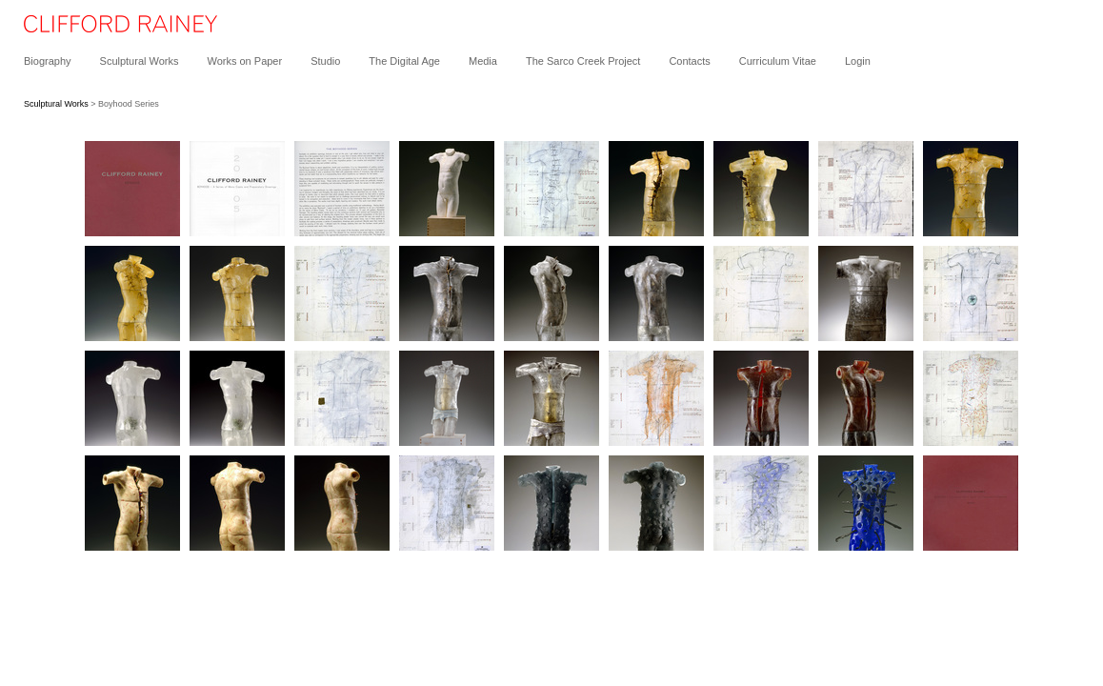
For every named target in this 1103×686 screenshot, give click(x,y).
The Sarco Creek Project (583, 61)
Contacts (689, 61)
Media (483, 61)
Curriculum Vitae (777, 61)
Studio (325, 61)
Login (858, 61)
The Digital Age (404, 61)
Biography (47, 61)
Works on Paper (244, 61)
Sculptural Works (139, 61)
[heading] (108, 28)
